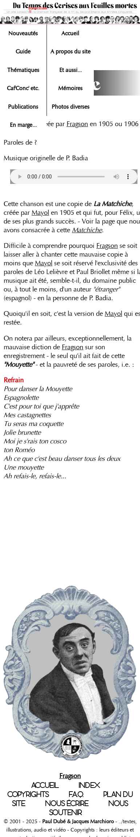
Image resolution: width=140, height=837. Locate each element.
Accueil (70, 33)
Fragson (77, 124)
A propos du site (71, 51)
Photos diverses (70, 106)
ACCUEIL (45, 785)
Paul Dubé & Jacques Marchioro (77, 821)
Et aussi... (70, 70)
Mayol (40, 212)
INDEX (89, 785)
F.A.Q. (76, 794)
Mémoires (70, 88)
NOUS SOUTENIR (88, 808)
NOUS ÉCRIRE (66, 803)
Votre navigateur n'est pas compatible (73, 176)
